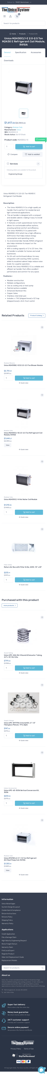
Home (13, 34)
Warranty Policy (7, 924)
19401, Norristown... (22, 2)
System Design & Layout (11, 907)
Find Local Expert (8, 951)
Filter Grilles (8, 565)
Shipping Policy (7, 920)
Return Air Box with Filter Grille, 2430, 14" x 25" (23, 567)
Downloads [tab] (8, 60)
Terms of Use (29, 1049)
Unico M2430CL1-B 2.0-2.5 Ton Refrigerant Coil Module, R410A (23, 434)
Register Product (8, 954)
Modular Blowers (9, 363)
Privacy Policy (16, 1049)
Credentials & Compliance (11, 910)
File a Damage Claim (9, 937)
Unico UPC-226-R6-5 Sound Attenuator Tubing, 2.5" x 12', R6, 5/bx (23, 656)
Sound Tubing (8, 653)
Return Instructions (9, 914)
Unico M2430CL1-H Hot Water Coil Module (20, 499)
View (7, 445)
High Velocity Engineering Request (14, 941)
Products (22, 34)
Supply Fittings (9, 720)
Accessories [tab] (36, 52)
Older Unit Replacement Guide (13, 957)
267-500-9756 (9, 992)
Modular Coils (17, 127)
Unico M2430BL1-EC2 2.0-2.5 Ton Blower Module (23, 365)
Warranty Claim (7, 947)
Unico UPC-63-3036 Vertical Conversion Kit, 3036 (21, 791)
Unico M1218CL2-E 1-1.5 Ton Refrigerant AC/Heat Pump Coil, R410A (20, 859)
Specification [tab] (20, 52)
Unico (19, 130)
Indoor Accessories (10, 788)
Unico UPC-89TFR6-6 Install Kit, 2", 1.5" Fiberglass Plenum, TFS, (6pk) (19, 724)
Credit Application (8, 934)
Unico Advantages (8, 904)
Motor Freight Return (9, 944)
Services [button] (12, 163)
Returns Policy (7, 917)
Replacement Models (9, 960)
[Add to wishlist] (42, 327)
